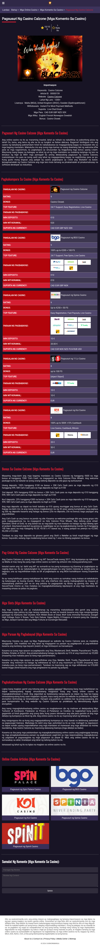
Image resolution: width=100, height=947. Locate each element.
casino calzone (55, 689)
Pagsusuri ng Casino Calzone (79, 10)
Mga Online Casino (28, 10)
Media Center (62, 939)
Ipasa (49, 891)
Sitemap (72, 939)
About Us (28, 939)
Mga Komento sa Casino (51, 10)
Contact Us (37, 939)
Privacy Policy (49, 939)
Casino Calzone (54, 96)
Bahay (14, 10)
